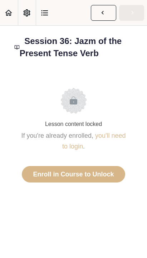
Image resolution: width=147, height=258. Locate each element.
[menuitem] (27, 12)
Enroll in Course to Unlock (73, 174)
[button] (9, 12)
